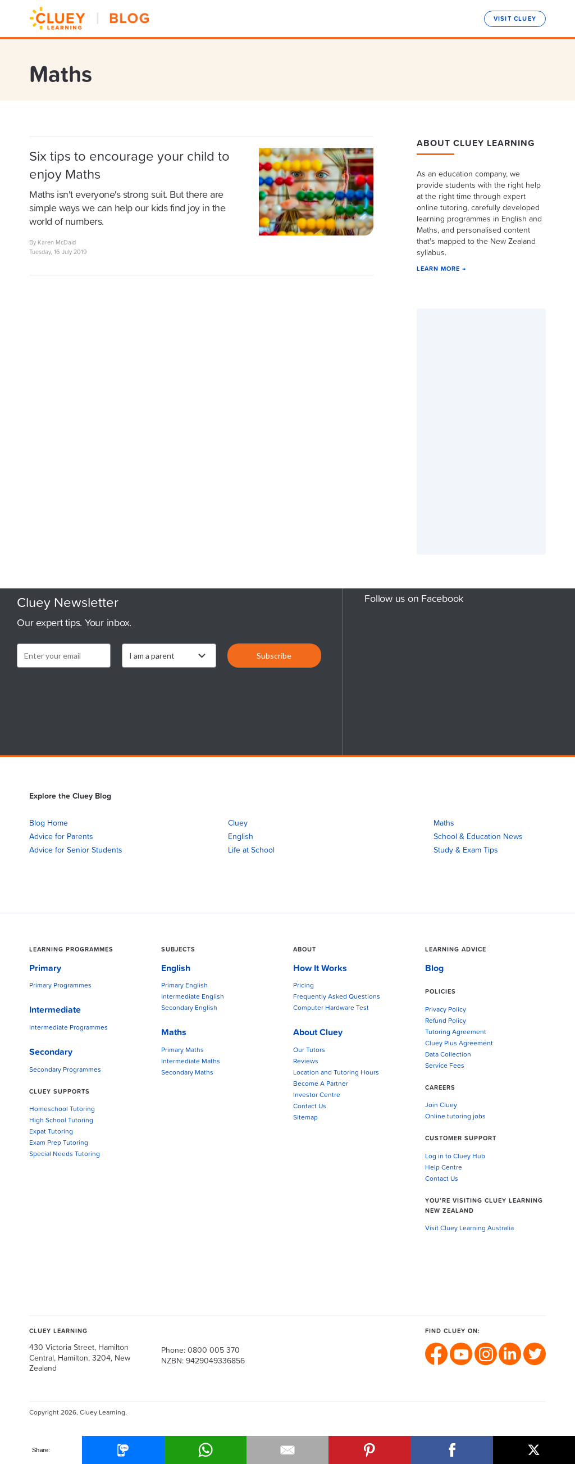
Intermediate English (192, 997)
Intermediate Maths (190, 1061)
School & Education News (478, 837)
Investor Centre (316, 1095)
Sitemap (305, 1117)
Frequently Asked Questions (336, 997)
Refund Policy (445, 1021)
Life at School (251, 850)
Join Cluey (441, 1105)
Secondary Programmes (65, 1070)
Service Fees (444, 1066)
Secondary (50, 1052)
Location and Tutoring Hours (336, 1072)
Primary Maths (182, 1050)
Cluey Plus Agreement (459, 1043)
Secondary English (189, 1008)
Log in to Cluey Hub (455, 1156)
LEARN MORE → (441, 269)
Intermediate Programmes (68, 1028)
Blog (434, 968)
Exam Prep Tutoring (58, 1143)
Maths (443, 823)
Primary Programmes (60, 985)
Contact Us (309, 1106)
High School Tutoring (61, 1120)
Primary (45, 968)
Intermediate (55, 1009)
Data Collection (448, 1054)
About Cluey (318, 1032)
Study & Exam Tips (465, 850)
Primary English (184, 985)
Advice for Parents (61, 837)
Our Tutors (309, 1050)
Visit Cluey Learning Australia (469, 1228)
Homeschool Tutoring (62, 1109)
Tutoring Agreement (455, 1032)
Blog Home (48, 823)
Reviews (305, 1061)
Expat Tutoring (51, 1131)
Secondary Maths (187, 1072)
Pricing (303, 985)
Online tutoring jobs (455, 1116)
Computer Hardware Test (331, 1008)
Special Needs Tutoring (64, 1154)
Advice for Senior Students (75, 850)
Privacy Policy (445, 1010)
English (240, 837)
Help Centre (443, 1167)
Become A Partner (320, 1084)
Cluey (238, 823)
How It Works (320, 968)
